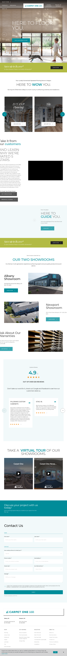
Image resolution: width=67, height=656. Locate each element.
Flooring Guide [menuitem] (37, 637)
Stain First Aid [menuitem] (37, 635)
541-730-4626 (7, 622)
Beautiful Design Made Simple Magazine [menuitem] (24, 638)
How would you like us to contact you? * (13, 550)
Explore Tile (48, 124)
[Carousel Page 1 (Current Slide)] (32, 60)
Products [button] (4, 5)
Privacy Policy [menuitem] (52, 644)
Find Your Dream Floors (21, 40)
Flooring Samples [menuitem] (23, 635)
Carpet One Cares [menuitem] (53, 637)
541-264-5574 (22, 622)
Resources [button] (13, 5)
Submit (33, 592)
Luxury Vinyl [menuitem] (7, 635)
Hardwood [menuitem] (6, 637)
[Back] (4, 34)
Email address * (37, 558)
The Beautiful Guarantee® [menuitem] (40, 639)
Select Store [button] (5, 2)
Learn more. (5, 653)
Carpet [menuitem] (5, 639)
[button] (45, 9)
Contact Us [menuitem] (51, 639)
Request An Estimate (58, 5)
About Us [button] (4, 8)
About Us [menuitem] (51, 632)
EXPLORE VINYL (18, 124)
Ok (55, 652)
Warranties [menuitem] (36, 642)
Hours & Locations (48, 5)
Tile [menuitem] (5, 644)
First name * (6, 536)
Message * (6, 573)
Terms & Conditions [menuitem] (53, 642)
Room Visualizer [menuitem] (23, 632)
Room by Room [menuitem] (52, 635)
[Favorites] (48, 9)
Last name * (36, 536)
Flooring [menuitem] (6, 632)
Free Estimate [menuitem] (7, 646)
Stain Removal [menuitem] (37, 632)
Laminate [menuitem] (6, 642)
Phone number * (7, 558)
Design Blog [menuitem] (22, 640)
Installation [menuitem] (36, 644)
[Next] (62, 34)
